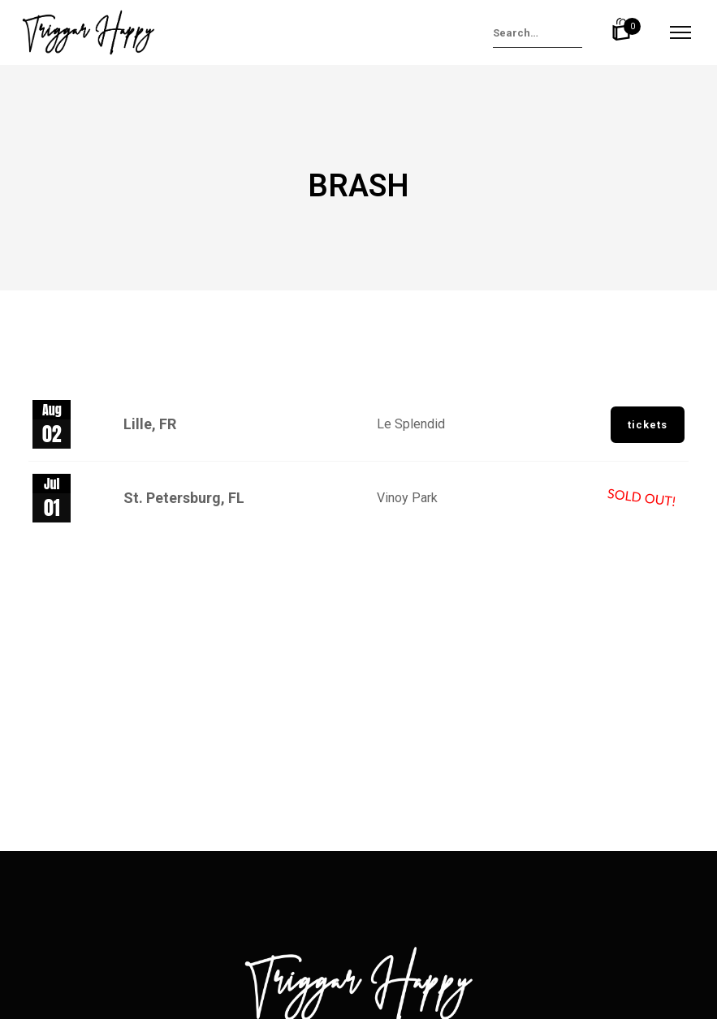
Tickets (647, 425)
